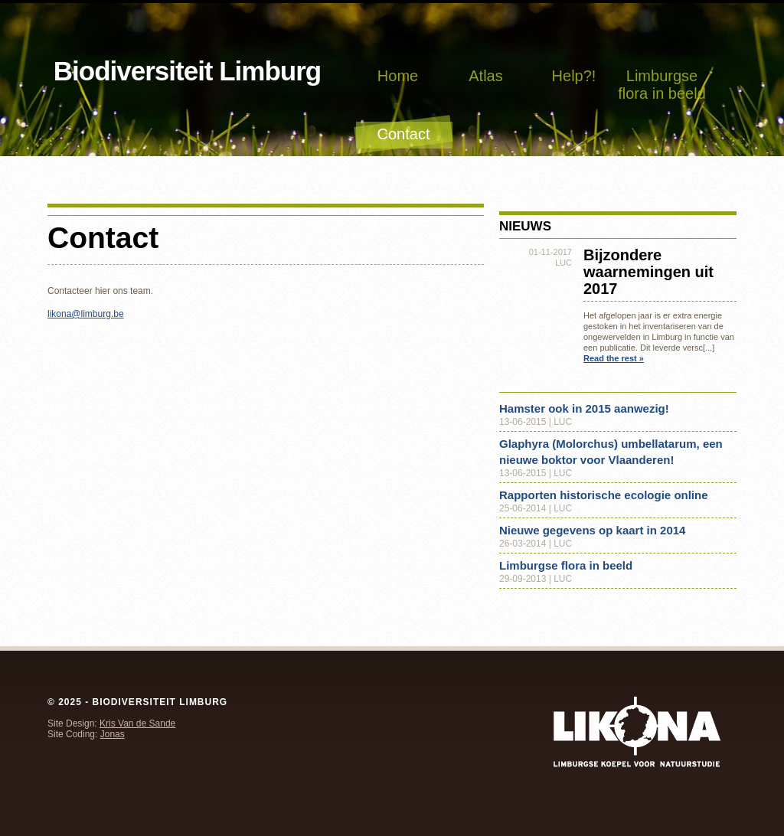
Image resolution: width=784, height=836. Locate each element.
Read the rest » (613, 358)
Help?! (574, 75)
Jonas (112, 734)
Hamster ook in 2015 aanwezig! (584, 408)
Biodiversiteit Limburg (187, 71)
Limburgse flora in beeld (662, 84)
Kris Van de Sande (137, 723)
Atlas (485, 75)
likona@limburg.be (85, 314)
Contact (403, 134)
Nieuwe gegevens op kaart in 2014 (592, 530)
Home (397, 75)
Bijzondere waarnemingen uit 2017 (648, 272)
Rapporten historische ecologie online (603, 494)
